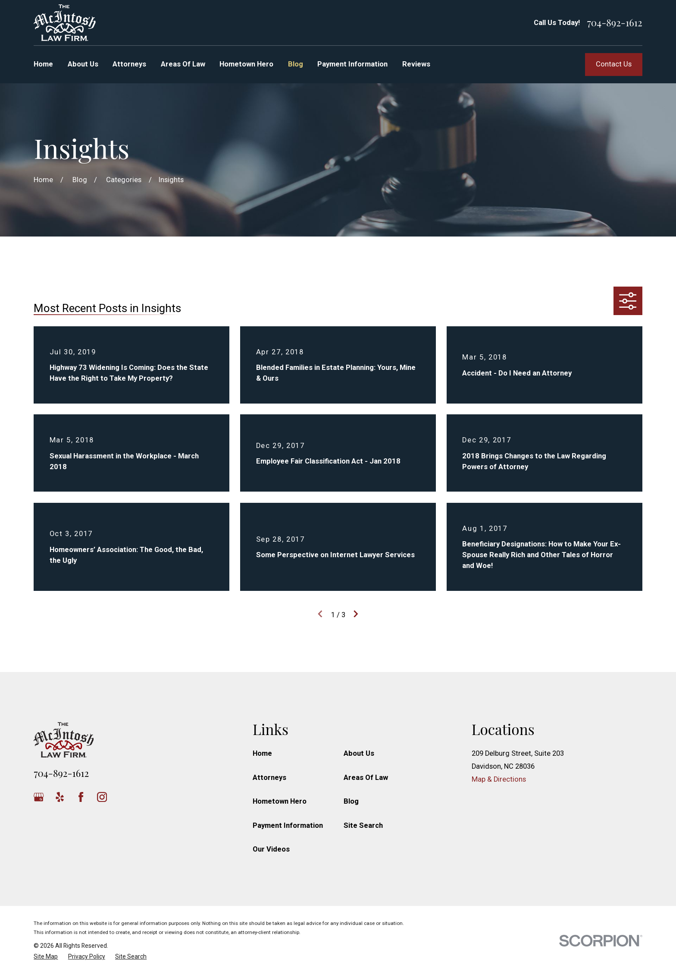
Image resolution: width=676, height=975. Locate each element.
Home (262, 753)
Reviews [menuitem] (416, 64)
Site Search (363, 825)
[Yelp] (60, 797)
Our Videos (271, 849)
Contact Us (614, 64)
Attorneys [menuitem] (129, 64)
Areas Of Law (366, 777)
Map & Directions (499, 779)
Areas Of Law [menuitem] (183, 64)
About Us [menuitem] (83, 64)
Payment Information (288, 825)
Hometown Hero (280, 801)
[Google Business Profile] (39, 797)
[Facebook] (81, 797)
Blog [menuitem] (295, 64)
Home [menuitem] (43, 64)
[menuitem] (46, 956)
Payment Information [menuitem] (352, 64)
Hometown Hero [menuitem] (246, 64)
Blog (351, 801)
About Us (359, 753)
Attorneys (269, 777)
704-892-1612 (614, 22)
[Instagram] (102, 797)
